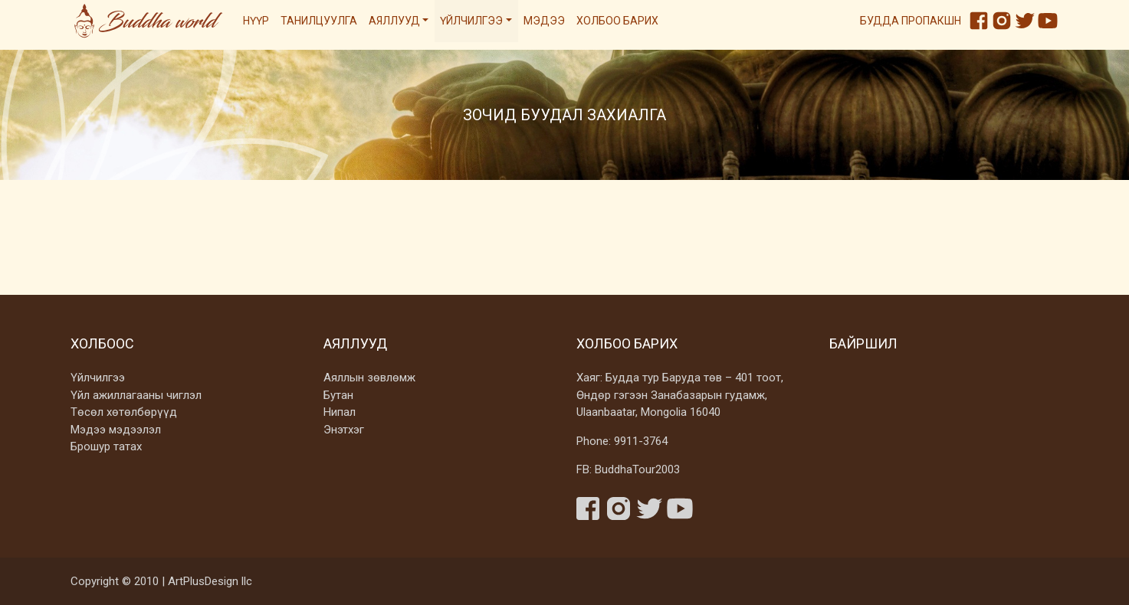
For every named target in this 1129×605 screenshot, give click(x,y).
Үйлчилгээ (471, 21)
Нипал (339, 412)
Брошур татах (106, 446)
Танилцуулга (319, 21)
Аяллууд (394, 21)
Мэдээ (544, 21)
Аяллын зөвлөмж (369, 377)
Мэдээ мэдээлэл (116, 430)
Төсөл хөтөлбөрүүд (124, 412)
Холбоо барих (617, 21)
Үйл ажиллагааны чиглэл (136, 395)
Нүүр (256, 21)
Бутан (338, 395)
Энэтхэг (343, 430)
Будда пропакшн (910, 21)
